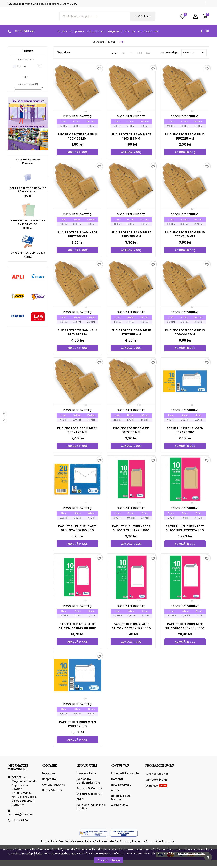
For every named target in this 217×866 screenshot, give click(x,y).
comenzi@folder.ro (20, 820)
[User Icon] (195, 18)
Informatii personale (125, 779)
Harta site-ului (52, 796)
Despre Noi (49, 785)
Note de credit (121, 791)
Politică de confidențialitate (88, 787)
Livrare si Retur (86, 779)
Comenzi (117, 785)
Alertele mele (119, 811)
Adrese (115, 796)
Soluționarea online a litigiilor (91, 813)
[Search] (142, 18)
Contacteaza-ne (53, 791)
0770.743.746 (21, 826)
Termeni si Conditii (89, 794)
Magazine (48, 779)
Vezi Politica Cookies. (191, 853)
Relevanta (194, 56)
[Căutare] (95, 18)
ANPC (80, 805)
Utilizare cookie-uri (89, 800)
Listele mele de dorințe (120, 803)
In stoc (29, 70)
